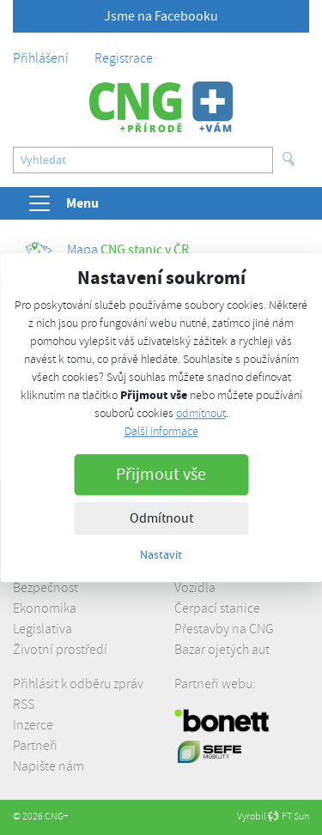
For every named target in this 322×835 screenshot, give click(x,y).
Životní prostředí (60, 649)
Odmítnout (161, 518)
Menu (63, 203)
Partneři (35, 745)
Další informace (161, 431)
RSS (23, 704)
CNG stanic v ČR (107, 250)
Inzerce (33, 725)
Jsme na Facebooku (161, 16)
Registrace (123, 58)
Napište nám (48, 766)
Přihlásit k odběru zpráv (78, 684)
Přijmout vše (161, 474)
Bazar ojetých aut (222, 649)
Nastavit (161, 554)
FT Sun (288, 816)
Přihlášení (41, 58)
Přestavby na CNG (224, 629)
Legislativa (42, 629)
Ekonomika (44, 608)
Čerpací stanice (217, 608)
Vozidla (195, 587)
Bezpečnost (45, 587)
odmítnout (201, 413)
